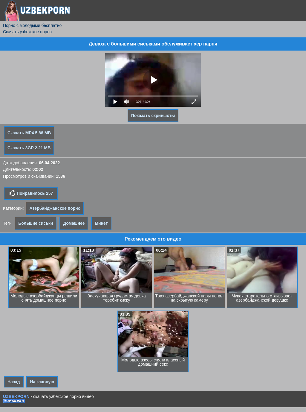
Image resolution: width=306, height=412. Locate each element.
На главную (42, 381)
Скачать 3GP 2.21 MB (29, 147)
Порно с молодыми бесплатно (32, 25)
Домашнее (74, 223)
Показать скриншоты (153, 115)
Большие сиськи (35, 223)
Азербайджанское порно (54, 208)
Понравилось (31, 193)
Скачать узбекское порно (27, 31)
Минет (101, 223)
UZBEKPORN (16, 396)
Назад (13, 381)
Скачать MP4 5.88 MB (29, 132)
